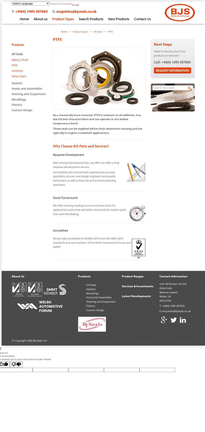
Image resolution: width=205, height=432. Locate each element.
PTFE (15, 65)
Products (18, 45)
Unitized (17, 71)
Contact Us (142, 19)
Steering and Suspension (29, 94)
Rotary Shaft (20, 60)
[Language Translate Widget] (30, 3)
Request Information (172, 70)
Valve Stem (19, 76)
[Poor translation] (16, 364)
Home (24, 19)
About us (41, 19)
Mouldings (19, 99)
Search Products (91, 19)
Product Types (63, 19)
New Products (118, 19)
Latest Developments (136, 296)
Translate (67, 3)
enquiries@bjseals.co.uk (76, 11)
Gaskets (17, 83)
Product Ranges (133, 276)
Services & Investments (137, 286)
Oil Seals (17, 54)
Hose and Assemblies (99, 297)
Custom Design (22, 110)
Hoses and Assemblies (27, 88)
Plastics (17, 105)
